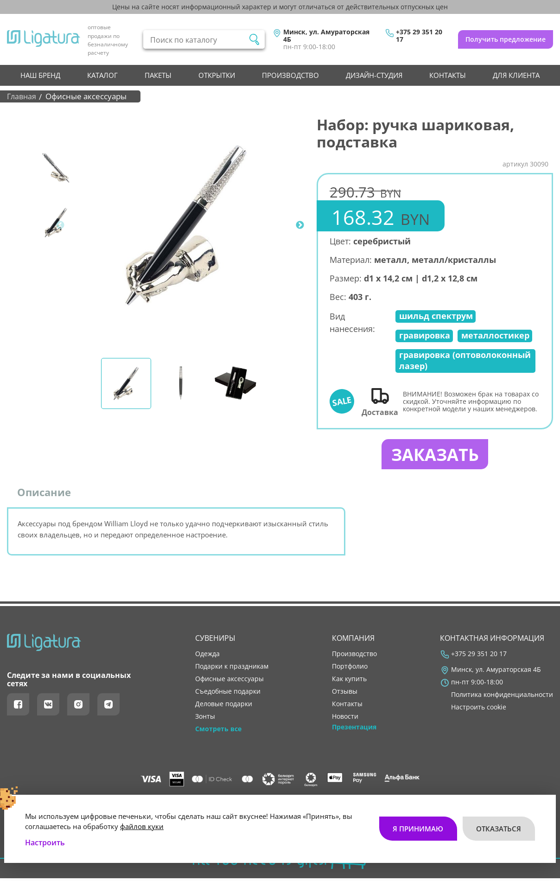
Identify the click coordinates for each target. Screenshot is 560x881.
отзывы (344, 694)
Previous (60, 225)
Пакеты (158, 75)
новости (345, 719)
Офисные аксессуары (229, 682)
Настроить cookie (478, 710)
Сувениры (215, 641)
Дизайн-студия (374, 75)
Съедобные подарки (228, 694)
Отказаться (498, 823)
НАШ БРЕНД (40, 75)
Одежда (207, 656)
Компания (353, 641)
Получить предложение (505, 39)
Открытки (216, 75)
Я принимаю (417, 823)
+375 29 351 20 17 (419, 35)
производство (290, 75)
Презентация (354, 730)
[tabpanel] (186, 225)
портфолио (350, 669)
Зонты (205, 719)
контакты (447, 75)
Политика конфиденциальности (502, 698)
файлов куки (142, 821)
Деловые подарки (223, 707)
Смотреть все (218, 732)
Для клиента (516, 75)
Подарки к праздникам (231, 669)
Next (300, 225)
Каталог (102, 75)
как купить (349, 682)
